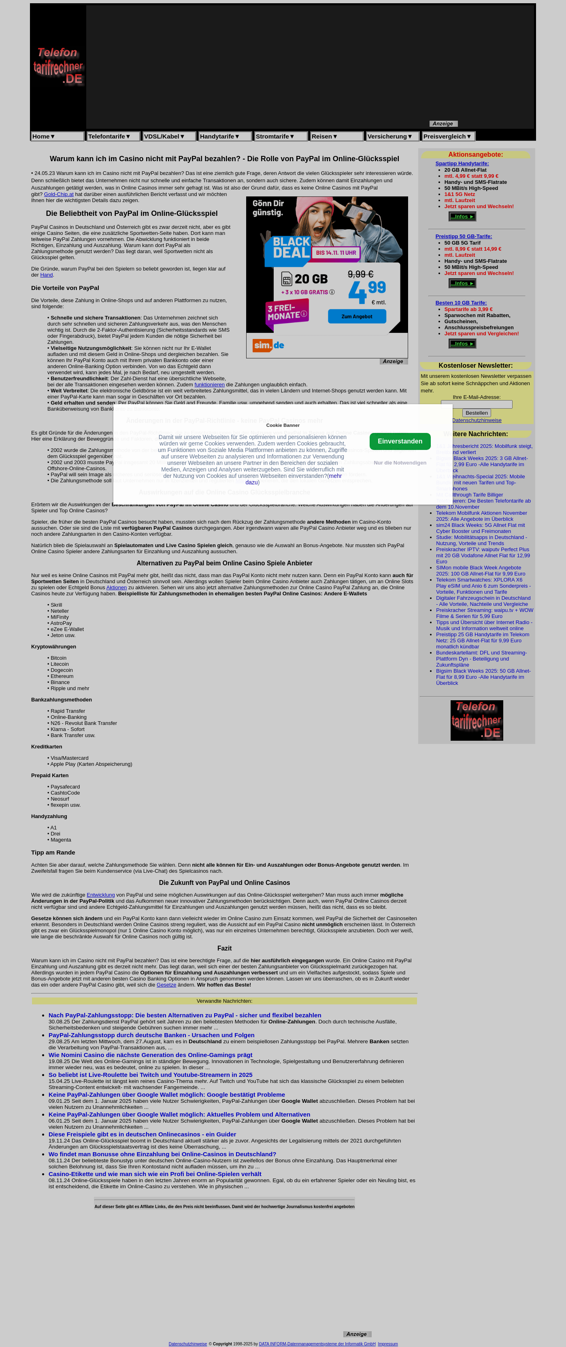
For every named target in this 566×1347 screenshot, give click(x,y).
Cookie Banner (283, 425)
